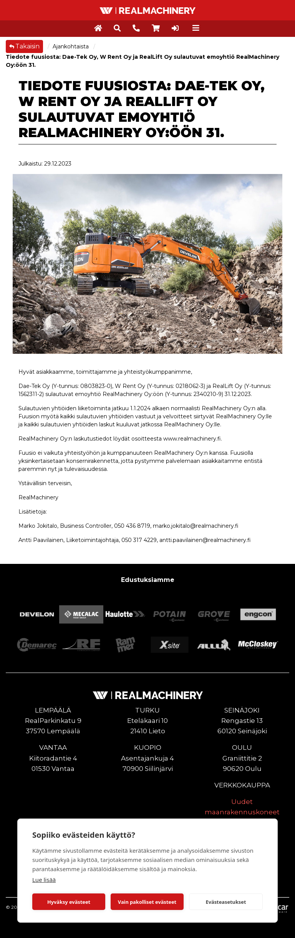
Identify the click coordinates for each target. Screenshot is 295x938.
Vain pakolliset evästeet (147, 901)
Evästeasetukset (226, 901)
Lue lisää (44, 879)
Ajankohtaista (71, 46)
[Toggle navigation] (195, 28)
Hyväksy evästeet (68, 901)
